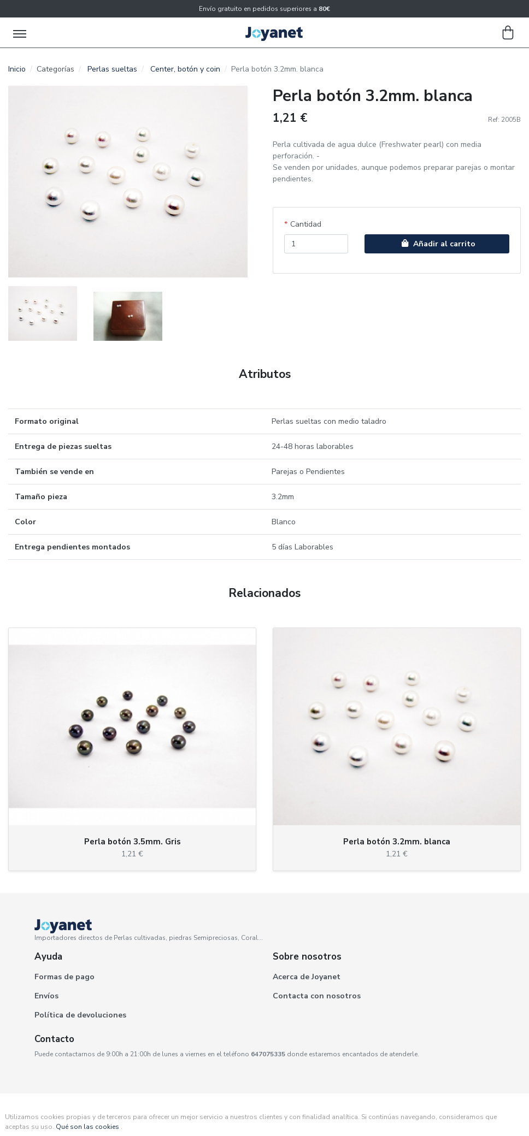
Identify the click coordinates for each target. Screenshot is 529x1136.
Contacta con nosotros (317, 996)
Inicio (17, 69)
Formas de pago (64, 977)
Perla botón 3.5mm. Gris (132, 841)
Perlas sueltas (112, 69)
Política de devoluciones (80, 1015)
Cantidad (305, 224)
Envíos (46, 996)
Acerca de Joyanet (306, 977)
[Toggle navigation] (20, 32)
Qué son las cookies (87, 1126)
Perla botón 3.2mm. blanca (396, 841)
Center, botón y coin (185, 69)
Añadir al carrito (437, 244)
